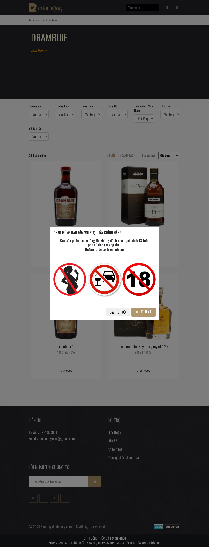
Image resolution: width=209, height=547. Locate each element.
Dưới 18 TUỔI (118, 312)
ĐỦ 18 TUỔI (143, 312)
